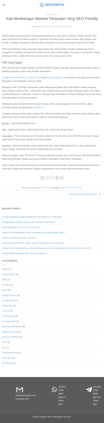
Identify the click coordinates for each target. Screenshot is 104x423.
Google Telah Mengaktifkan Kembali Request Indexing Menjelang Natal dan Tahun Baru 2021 (47, 248)
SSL (4, 347)
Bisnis (5, 269)
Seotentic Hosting (10, 337)
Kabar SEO (7, 306)
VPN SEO (7, 358)
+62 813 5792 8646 (62, 390)
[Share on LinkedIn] (57, 178)
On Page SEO (9, 321)
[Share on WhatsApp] (42, 178)
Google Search (9, 295)
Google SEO (52, 14)
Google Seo (64, 188)
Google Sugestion (55, 77)
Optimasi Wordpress (12, 326)
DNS (4, 279)
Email (4, 290)
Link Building (8, 316)
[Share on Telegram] (62, 178)
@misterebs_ (67, 26)
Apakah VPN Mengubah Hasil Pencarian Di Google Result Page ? (34, 232)
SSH (4, 342)
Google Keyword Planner (14, 77)
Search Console (9, 332)
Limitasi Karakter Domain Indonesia (19, 238)
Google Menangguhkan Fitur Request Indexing (24, 253)
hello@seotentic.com (26, 395)
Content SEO (8, 274)
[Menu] (3, 5)
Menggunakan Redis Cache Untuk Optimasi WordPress (29, 222)
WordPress (38, 107)
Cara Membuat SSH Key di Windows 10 (21, 227)
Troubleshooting (9, 352)
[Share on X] (52, 178)
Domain (5, 285)
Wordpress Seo (76, 188)
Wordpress (7, 363)
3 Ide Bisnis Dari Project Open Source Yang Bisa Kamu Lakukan (33, 243)
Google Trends (34, 77)
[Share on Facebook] (47, 178)
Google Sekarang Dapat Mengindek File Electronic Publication (32, 217)
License (5, 311)
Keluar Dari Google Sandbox (85, 194)
